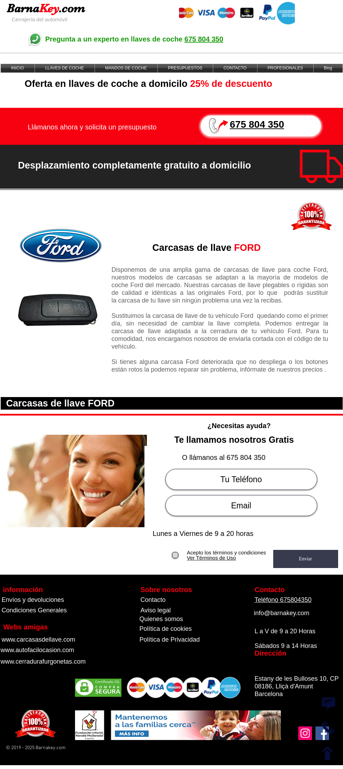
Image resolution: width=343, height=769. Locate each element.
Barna (23, 8)
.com (72, 8)
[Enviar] (305, 559)
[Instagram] (305, 733)
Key (49, 8)
